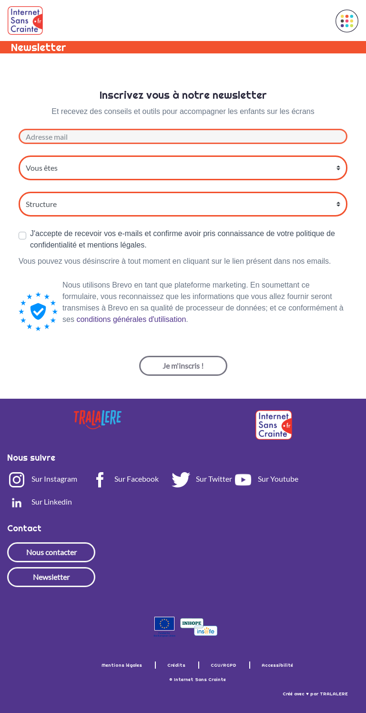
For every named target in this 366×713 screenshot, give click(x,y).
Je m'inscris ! (183, 365)
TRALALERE (334, 694)
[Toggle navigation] (317, 20)
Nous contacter (51, 552)
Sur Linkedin (39, 501)
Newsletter (51, 576)
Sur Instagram (42, 478)
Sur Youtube (266, 478)
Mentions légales (122, 665)
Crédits (177, 665)
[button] (347, 21)
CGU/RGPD (224, 665)
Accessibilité (277, 665)
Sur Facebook (124, 478)
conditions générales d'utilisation (131, 319)
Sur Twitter (202, 478)
